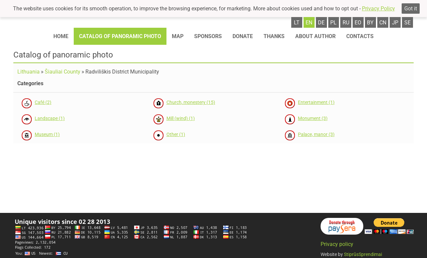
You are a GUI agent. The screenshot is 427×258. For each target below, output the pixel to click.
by (370, 22)
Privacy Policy (378, 8)
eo (358, 22)
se (407, 22)
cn (382, 22)
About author (315, 36)
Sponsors (208, 36)
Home (60, 36)
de (321, 22)
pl (333, 22)
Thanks (274, 36)
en (309, 22)
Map (177, 36)
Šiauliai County (62, 72)
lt (297, 22)
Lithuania (28, 72)
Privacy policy (337, 244)
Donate (243, 36)
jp (395, 22)
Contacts (360, 36)
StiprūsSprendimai (363, 254)
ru (346, 22)
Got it (410, 8)
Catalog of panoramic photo (120, 36)
